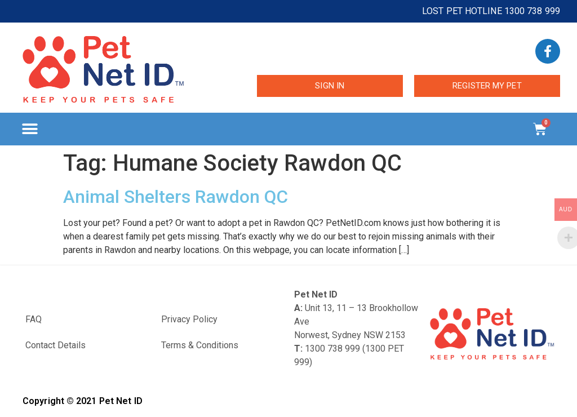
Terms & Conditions (199, 345)
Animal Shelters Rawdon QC (175, 196)
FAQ (33, 319)
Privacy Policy (189, 319)
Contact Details (55, 345)
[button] (29, 129)
